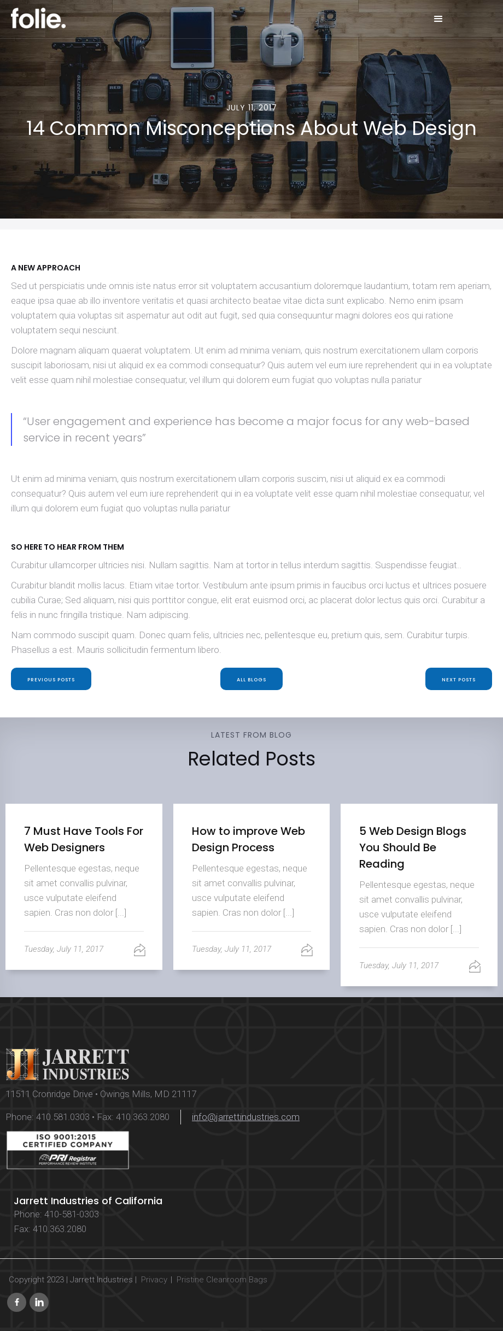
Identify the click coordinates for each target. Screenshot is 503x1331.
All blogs (251, 679)
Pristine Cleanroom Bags (222, 1280)
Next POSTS (459, 679)
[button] (438, 19)
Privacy (154, 1280)
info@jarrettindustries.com (246, 1116)
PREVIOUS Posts (51, 679)
